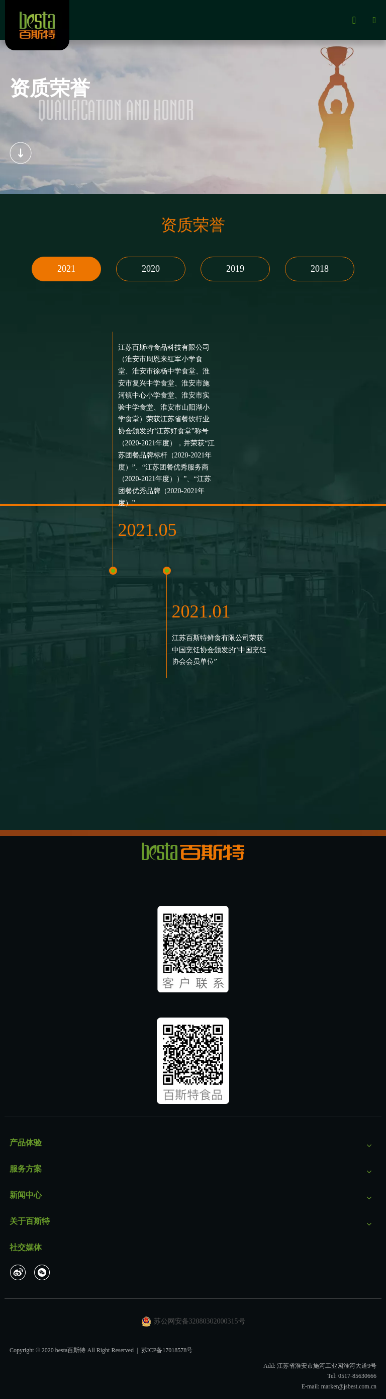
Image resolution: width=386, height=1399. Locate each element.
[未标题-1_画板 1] (193, 949)
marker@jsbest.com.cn (348, 1386)
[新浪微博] (18, 1272)
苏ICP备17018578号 (167, 1350)
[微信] (42, 1272)
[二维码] (193, 1061)
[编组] (21, 153)
